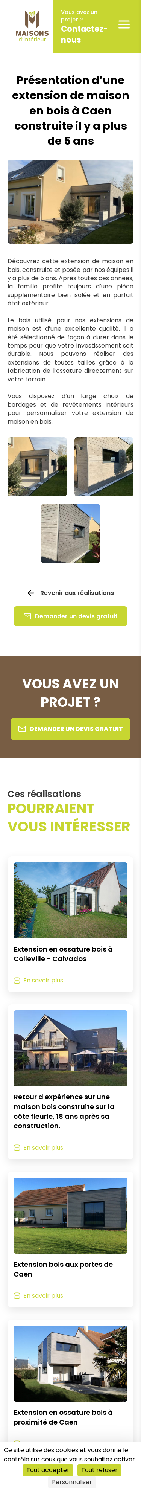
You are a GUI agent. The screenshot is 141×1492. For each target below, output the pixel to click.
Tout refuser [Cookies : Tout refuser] (99, 1470)
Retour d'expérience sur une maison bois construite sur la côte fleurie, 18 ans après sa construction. (64, 1111)
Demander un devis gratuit (71, 616)
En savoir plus (43, 980)
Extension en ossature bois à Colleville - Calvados (63, 954)
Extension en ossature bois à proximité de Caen (63, 1417)
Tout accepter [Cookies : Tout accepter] (48, 1470)
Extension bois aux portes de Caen (63, 1269)
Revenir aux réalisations (77, 593)
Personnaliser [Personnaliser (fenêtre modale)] (72, 1482)
